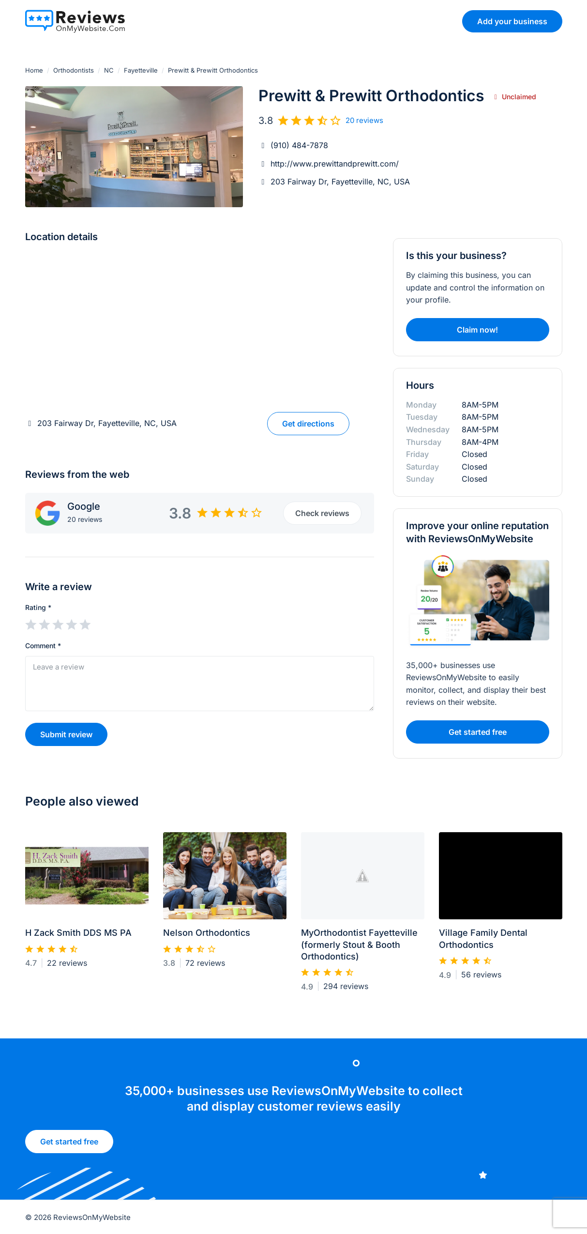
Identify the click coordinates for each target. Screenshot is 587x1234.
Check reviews (322, 513)
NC (109, 70)
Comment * (43, 645)
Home (34, 70)
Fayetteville (141, 70)
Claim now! (477, 330)
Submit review (66, 734)
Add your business (512, 21)
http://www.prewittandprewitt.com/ (335, 163)
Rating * (38, 607)
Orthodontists (73, 70)
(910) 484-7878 (299, 145)
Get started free (69, 1146)
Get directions (308, 423)
